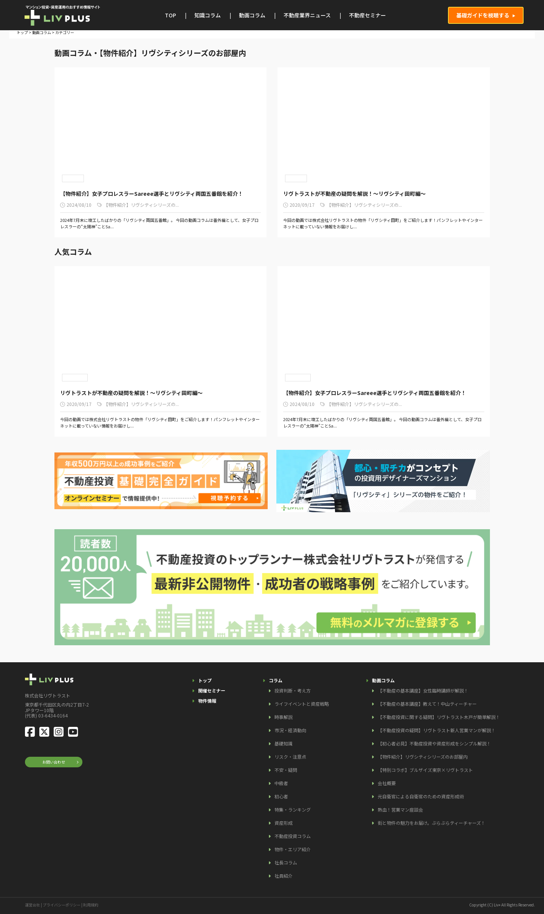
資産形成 (283, 823)
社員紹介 (283, 875)
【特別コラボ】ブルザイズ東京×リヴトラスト (425, 770)
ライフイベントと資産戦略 (301, 703)
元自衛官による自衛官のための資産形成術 (421, 796)
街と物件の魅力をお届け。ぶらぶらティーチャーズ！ (431, 823)
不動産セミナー (367, 15)
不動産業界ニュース (307, 15)
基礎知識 (283, 743)
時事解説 (283, 717)
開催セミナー (211, 690)
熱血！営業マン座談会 (400, 809)
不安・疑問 (285, 770)
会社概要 (387, 783)
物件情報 (207, 700)
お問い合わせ (53, 762)
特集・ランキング (292, 809)
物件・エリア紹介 (292, 849)
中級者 (281, 783)
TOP (170, 15)
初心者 (281, 796)
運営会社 (32, 905)
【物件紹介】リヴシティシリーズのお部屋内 (423, 756)
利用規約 (90, 905)
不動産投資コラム (292, 836)
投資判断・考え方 (292, 690)
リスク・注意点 (290, 756)
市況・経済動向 (290, 730)
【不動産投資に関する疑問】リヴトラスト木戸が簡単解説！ (439, 717)
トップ (22, 32)
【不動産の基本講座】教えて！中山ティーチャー (427, 703)
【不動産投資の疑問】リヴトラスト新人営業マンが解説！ (437, 730)
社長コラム (285, 862)
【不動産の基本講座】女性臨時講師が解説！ (423, 690)
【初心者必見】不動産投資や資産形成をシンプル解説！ (434, 743)
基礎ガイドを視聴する (482, 15)
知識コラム (207, 15)
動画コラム (252, 15)
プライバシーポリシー (62, 905)
